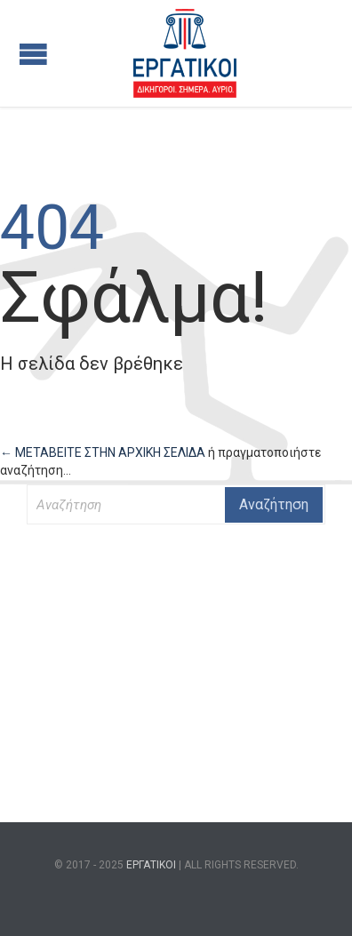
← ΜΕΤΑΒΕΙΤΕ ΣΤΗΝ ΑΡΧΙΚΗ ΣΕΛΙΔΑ (104, 452)
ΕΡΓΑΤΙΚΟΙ (151, 865)
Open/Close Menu (33, 53)
